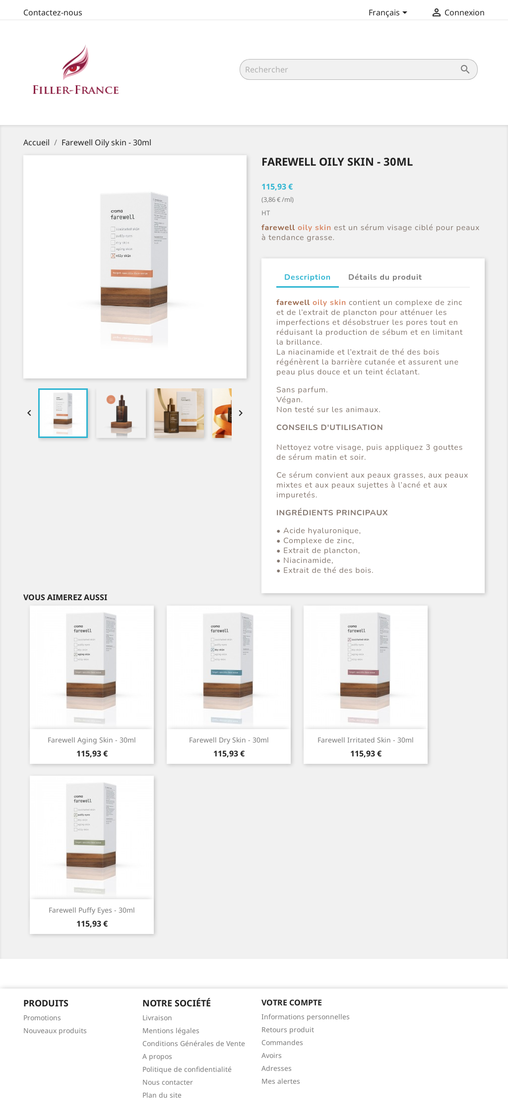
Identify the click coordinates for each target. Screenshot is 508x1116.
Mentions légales (170, 1030)
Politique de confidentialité (187, 1069)
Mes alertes (280, 1081)
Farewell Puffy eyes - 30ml (92, 910)
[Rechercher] (359, 69)
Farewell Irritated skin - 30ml (366, 739)
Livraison (157, 1017)
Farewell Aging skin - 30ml (92, 739)
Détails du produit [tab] (385, 277)
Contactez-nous (52, 12)
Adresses (276, 1068)
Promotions (42, 1017)
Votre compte (291, 1002)
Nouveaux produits (55, 1030)
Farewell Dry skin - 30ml (229, 739)
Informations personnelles (305, 1016)
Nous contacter (167, 1082)
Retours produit (287, 1029)
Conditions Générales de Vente (193, 1043)
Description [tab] (307, 277)
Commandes (282, 1042)
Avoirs (271, 1055)
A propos (157, 1056)
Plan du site (162, 1095)
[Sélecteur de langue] (390, 13)
